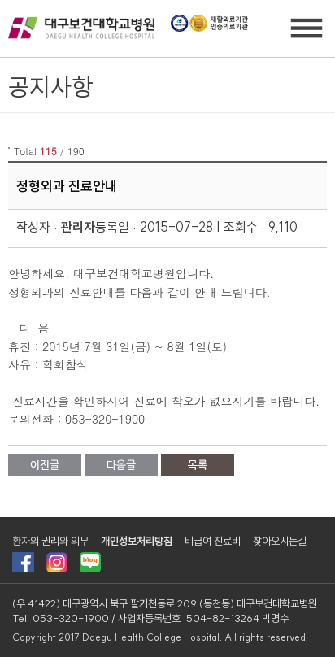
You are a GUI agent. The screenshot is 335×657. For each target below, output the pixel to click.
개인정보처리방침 (136, 540)
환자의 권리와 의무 (50, 540)
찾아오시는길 (280, 540)
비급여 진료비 (213, 540)
